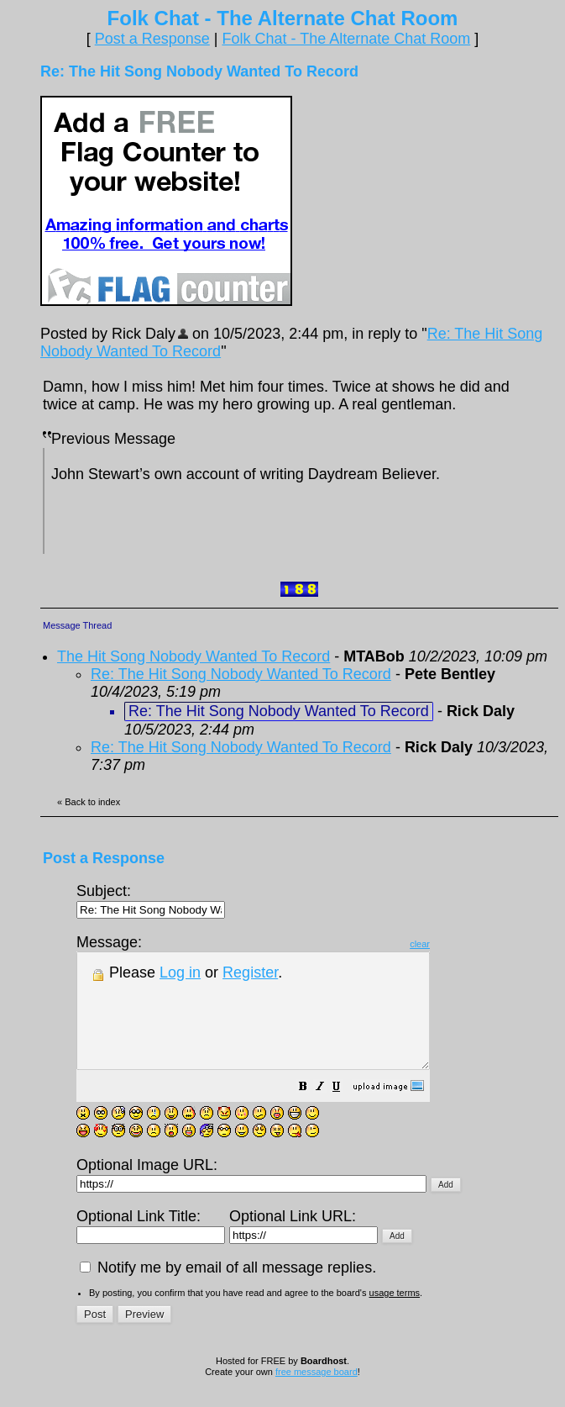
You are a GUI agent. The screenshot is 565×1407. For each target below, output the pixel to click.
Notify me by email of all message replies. (228, 1290)
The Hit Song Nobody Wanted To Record (193, 656)
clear (462, 944)
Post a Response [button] (152, 38)
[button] (345, 1110)
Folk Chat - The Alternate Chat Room (346, 38)
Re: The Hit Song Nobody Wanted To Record (241, 674)
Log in (180, 972)
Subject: (150, 900)
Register (250, 972)
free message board (316, 1394)
